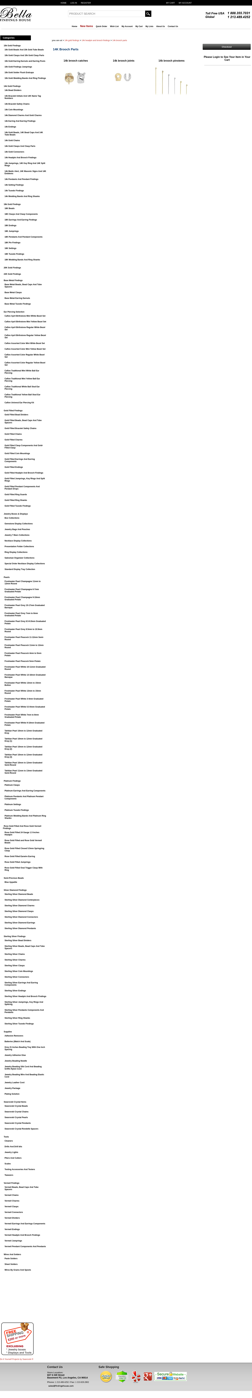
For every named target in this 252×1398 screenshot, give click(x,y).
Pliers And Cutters (13, 1158)
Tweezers (9, 1175)
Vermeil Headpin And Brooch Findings (22, 1235)
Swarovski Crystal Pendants (18, 1123)
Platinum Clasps (12, 785)
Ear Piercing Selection (14, 312)
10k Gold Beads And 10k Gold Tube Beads (24, 50)
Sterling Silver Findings (15, 936)
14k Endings (10, 127)
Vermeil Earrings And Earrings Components (25, 1224)
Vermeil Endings (12, 1229)
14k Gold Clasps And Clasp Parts (20, 146)
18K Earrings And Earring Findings (21, 220)
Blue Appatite (11, 882)
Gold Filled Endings (14, 467)
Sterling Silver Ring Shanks (17, 1018)
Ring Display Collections (16, 552)
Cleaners (9, 1141)
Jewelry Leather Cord (14, 1082)
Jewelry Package (12, 1088)
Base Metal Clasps (13, 292)
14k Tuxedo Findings (14, 190)
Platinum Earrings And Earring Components (25, 791)
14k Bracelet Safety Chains (17, 104)
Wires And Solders (12, 1254)
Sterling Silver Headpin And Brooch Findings (25, 996)
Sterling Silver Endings (15, 991)
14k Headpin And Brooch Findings (20, 157)
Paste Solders (11, 1258)
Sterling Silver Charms (15, 960)
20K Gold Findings (12, 268)
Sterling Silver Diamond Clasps (19, 911)
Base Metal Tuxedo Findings (18, 304)
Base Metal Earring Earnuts (17, 298)
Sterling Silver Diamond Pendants (20, 928)
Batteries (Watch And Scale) (17, 1041)
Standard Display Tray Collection (20, 569)
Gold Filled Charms (13, 440)
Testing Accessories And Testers (20, 1169)
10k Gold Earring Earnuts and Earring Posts (25, 61)
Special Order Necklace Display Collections (25, 563)
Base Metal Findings (13, 280)
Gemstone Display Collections (19, 524)
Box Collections (12, 518)
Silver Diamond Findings (15, 890)
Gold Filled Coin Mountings (17, 453)
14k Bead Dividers (13, 90)
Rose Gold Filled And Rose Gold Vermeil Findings (22, 827)
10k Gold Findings (12, 45)
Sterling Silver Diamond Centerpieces (22, 900)
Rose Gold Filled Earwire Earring (20, 856)
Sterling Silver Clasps (15, 965)
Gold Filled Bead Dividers (16, 415)
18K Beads (9, 208)
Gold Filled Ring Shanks (16, 500)
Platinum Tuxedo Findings (17, 810)
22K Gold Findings (12, 274)
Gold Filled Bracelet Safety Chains (20, 428)
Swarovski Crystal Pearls (16, 1117)
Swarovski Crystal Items (15, 1102)
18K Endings (10, 225)
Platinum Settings (13, 804)
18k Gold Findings (12, 204)
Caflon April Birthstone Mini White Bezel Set (25, 316)
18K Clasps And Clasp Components (21, 214)
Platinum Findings (12, 781)
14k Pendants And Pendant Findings (21, 179)
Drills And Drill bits (13, 1146)
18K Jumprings (12, 231)
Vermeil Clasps (11, 1206)
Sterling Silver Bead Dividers (18, 940)
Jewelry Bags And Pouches (17, 529)
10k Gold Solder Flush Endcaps (19, 72)
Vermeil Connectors (14, 1212)
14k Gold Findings (12, 86)
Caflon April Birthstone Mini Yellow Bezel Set (25, 321)
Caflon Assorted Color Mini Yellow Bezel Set (25, 349)
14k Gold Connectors (14, 152)
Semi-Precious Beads (14, 878)
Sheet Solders (11, 1264)
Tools (6, 1137)
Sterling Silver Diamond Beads (19, 894)
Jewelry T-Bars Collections (17, 535)
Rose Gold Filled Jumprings (17, 862)
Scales (8, 1164)
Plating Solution (12, 1094)
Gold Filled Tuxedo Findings (18, 506)
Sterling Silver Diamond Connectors (21, 917)
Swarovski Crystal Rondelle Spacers (21, 1129)
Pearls (7, 577)
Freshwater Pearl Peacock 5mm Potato (23, 661)
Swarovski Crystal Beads (16, 1106)
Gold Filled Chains (13, 434)
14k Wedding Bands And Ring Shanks (22, 196)
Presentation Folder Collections (19, 546)
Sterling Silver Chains (15, 954)
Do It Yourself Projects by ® (16, 1359)
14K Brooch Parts (119, 40)
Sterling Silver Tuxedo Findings (19, 1024)
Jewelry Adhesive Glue (15, 1055)
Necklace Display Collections (18, 541)
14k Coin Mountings (14, 110)
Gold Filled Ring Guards (16, 494)
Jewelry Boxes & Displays (16, 514)
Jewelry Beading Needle (16, 1061)
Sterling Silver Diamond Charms (19, 905)
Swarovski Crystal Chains (17, 1112)
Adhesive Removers (14, 1036)
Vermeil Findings (11, 1183)
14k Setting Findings (14, 185)
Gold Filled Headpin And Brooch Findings (24, 473)
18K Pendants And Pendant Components (24, 237)
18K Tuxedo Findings (14, 254)
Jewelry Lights (11, 1152)
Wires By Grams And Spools (18, 1270)
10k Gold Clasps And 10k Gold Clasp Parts (24, 55)
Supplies (8, 1032)
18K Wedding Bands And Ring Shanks (22, 260)
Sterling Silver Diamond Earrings (20, 923)
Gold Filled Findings (13, 410)
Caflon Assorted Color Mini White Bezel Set (25, 343)
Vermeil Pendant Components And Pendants (25, 1246)
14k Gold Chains (12, 140)
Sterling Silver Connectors (17, 977)
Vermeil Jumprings (13, 1241)
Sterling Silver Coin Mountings (19, 971)
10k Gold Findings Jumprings (18, 67)
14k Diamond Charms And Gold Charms (23, 115)
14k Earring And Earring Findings (20, 121)
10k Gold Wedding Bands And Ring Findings (25, 78)
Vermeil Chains (12, 1195)
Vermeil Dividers (12, 1218)
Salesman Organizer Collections (19, 558)
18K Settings (10, 248)
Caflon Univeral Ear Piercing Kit (19, 402)
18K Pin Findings (12, 242)
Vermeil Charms (12, 1201)
